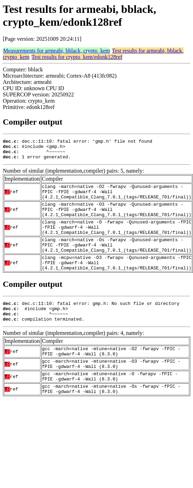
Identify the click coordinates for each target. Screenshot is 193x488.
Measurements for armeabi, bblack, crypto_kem (56, 51)
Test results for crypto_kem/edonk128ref (76, 57)
